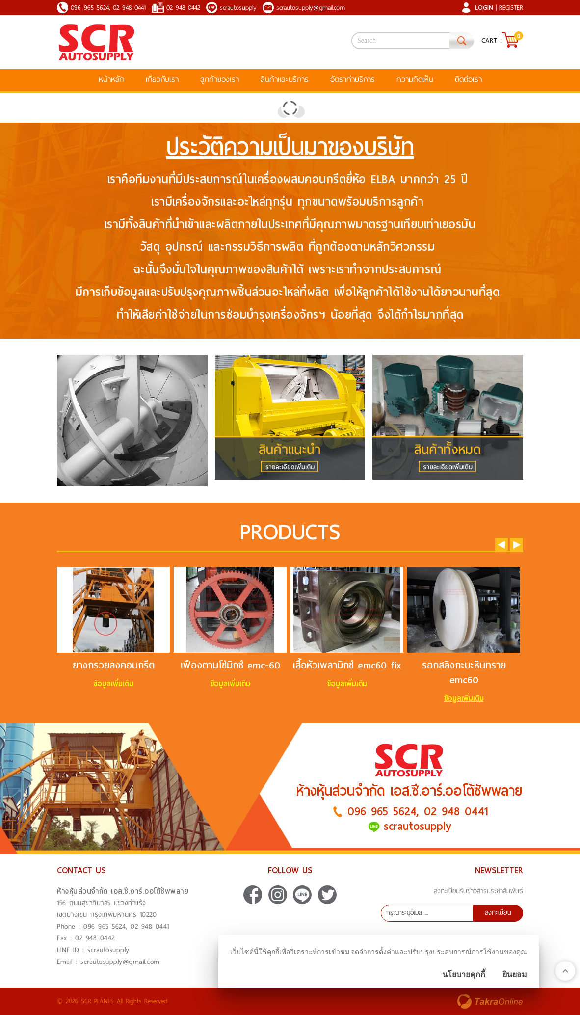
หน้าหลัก (111, 79)
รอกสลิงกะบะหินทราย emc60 (464, 672)
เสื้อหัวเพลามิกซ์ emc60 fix (347, 665)
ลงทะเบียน (498, 913)
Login (484, 7)
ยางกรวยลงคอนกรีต (114, 665)
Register (511, 7)
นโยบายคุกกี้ (463, 974)
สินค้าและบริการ (285, 79)
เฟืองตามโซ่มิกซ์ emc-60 (230, 665)
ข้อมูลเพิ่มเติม (113, 683)
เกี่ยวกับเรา (162, 79)
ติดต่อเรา (468, 79)
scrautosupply (238, 7)
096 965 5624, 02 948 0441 (108, 7)
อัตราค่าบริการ (352, 79)
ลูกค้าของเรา (219, 79)
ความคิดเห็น (414, 79)
